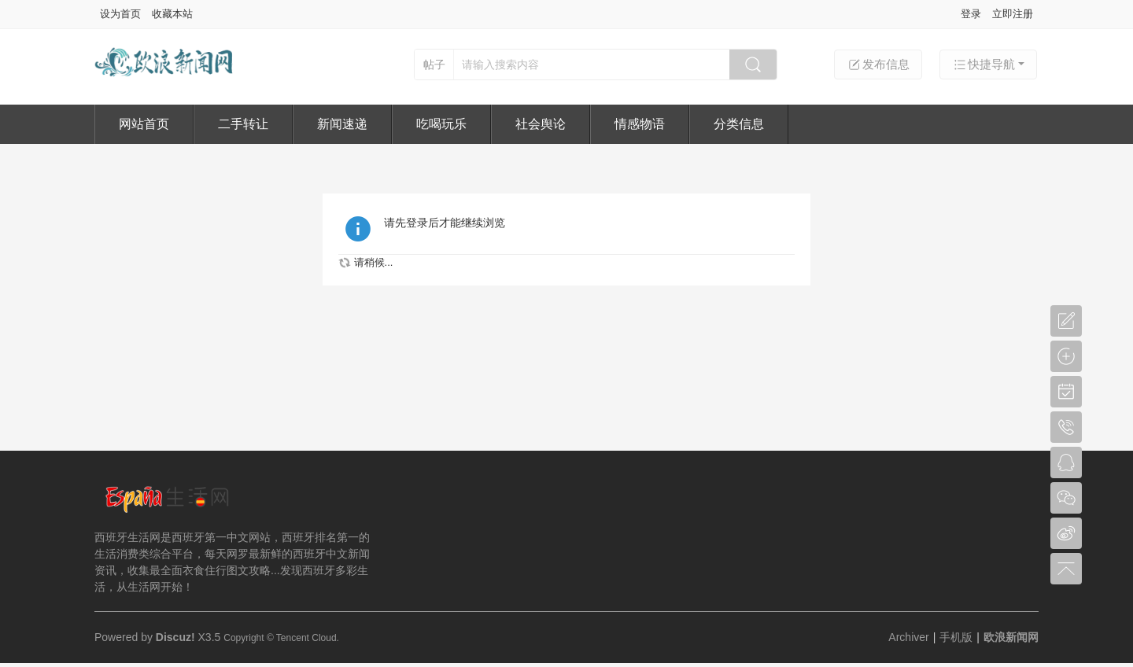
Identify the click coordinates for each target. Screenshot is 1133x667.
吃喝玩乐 (441, 124)
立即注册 (1012, 14)
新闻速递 (342, 124)
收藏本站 (172, 14)
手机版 (955, 637)
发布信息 (878, 64)
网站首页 (144, 124)
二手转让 (243, 124)
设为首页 (120, 14)
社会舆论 (540, 124)
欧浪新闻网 (1011, 637)
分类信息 (739, 124)
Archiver (908, 637)
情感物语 (639, 124)
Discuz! (175, 637)
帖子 (434, 64)
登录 (971, 14)
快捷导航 (983, 64)
